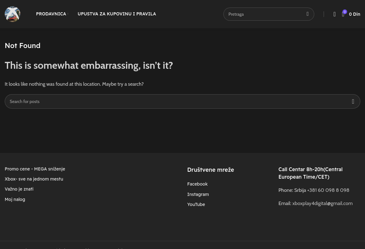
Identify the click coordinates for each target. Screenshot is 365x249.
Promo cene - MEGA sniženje (35, 169)
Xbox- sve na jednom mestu (34, 179)
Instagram (198, 194)
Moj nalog (15, 199)
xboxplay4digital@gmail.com (322, 203)
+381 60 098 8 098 (328, 190)
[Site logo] (12, 14)
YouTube (196, 204)
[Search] (182, 101)
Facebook (197, 184)
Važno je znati (19, 189)
